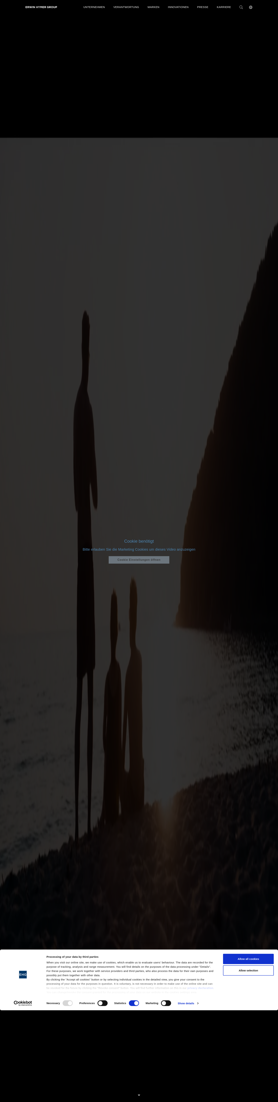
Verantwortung (126, 7)
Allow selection (248, 1062)
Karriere (224, 7)
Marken (154, 7)
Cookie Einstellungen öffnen (138, 559)
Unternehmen (94, 7)
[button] (250, 7)
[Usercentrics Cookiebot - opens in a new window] (22, 1095)
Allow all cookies (248, 1050)
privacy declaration (200, 1079)
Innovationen (178, 7)
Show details (186, 1094)
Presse (202, 7)
